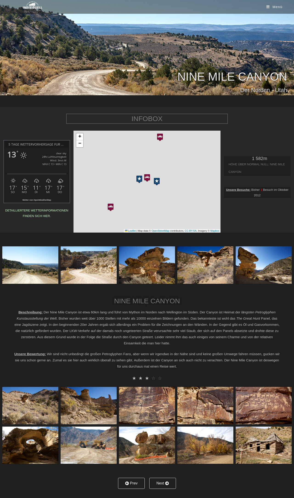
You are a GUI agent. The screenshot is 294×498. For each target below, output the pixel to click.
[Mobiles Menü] (274, 7)
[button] (147, 177)
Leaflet (130, 230)
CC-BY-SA (191, 230)
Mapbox (214, 230)
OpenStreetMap (161, 230)
